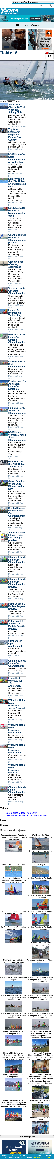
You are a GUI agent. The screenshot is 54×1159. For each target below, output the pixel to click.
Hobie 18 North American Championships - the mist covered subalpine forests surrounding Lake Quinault (40, 1041)
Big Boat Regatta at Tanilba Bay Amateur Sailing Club (40, 885)
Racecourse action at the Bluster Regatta (40, 967)
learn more (38, 1157)
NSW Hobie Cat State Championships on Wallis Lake (40, 842)
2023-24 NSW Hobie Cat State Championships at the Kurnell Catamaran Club (40, 985)
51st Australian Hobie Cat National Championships (13, 967)
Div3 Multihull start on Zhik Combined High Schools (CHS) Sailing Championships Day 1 (13, 886)
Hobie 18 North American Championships (13, 1038)
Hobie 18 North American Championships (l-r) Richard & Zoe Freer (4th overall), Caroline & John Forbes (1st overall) (40, 1062)
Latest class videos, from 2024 (21, 813)
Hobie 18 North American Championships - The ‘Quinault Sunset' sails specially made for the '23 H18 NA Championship (13, 1110)
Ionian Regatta (40, 870)
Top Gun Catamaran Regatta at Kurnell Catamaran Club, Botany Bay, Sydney (13, 843)
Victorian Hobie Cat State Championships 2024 (40, 950)
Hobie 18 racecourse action (40, 856)
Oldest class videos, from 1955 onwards (26, 815)
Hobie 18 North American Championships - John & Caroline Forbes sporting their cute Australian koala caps (13, 1062)
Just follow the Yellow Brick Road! (40, 1108)
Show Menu (27, 25)
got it (48, 1157)
